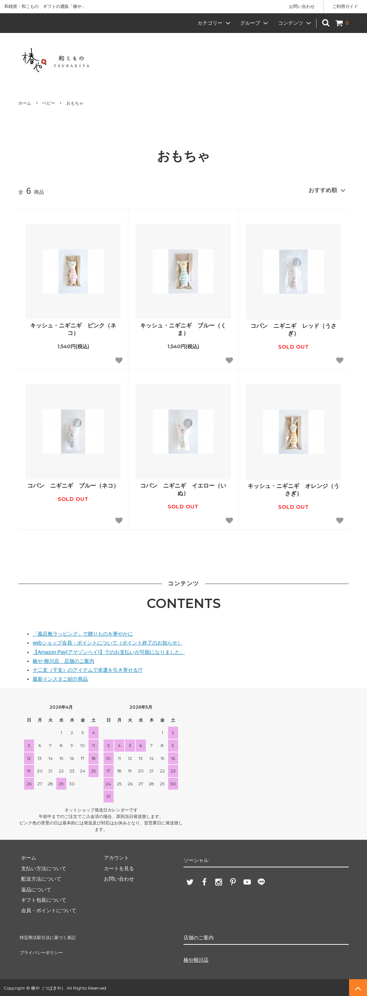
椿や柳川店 (196, 959)
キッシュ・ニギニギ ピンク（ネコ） (73, 328)
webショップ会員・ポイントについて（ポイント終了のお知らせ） (107, 642)
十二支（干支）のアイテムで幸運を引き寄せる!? (87, 669)
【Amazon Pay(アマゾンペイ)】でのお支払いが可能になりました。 (109, 651)
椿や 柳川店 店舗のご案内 (63, 660)
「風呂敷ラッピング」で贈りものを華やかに (83, 633)
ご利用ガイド (345, 6)
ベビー (48, 103)
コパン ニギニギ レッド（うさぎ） (294, 328)
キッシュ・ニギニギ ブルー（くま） (183, 328)
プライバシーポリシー (43, 945)
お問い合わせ (302, 6)
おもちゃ (75, 103)
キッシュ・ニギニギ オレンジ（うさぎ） (293, 488)
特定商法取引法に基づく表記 (51, 934)
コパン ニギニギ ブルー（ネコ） (73, 485)
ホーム (24, 103)
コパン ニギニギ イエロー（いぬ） (183, 488)
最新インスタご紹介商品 (60, 678)
